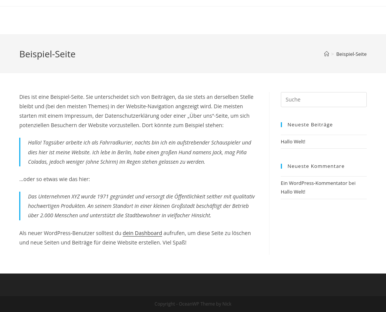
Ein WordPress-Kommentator (314, 183)
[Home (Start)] (326, 54)
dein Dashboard (142, 233)
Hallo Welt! (293, 141)
